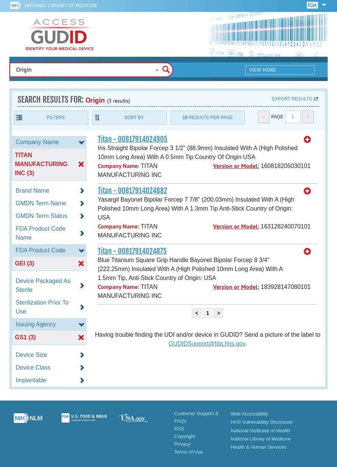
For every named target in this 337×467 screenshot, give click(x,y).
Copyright (184, 436)
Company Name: (118, 166)
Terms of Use (188, 452)
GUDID (59, 34)
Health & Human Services (258, 447)
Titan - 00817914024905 (133, 139)
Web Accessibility (249, 414)
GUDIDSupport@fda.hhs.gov (206, 343)
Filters (56, 117)
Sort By (134, 117)
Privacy (182, 444)
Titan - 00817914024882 (132, 190)
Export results (292, 99)
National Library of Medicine (61, 5)
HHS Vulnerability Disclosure (262, 422)
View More (263, 69)
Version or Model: (236, 166)
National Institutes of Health (260, 430)
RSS (179, 429)
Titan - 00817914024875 (132, 251)
